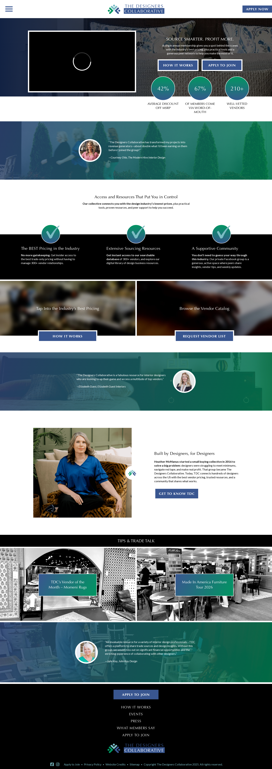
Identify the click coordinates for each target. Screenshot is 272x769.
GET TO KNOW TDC (177, 493)
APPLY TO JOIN (222, 65)
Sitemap (135, 764)
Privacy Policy (92, 764)
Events (136, 714)
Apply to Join (136, 735)
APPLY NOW (257, 9)
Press (136, 721)
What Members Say (136, 728)
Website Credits (115, 764)
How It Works (136, 707)
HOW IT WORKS (178, 65)
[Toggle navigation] (9, 8)
